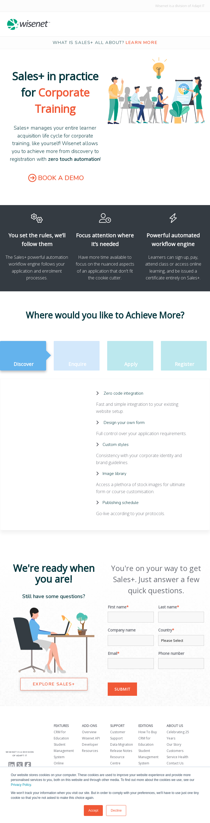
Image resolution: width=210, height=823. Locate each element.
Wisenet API (91, 738)
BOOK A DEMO (56, 178)
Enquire (76, 356)
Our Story (174, 744)
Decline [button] (116, 810)
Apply (130, 356)
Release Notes (121, 750)
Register (184, 356)
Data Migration (121, 744)
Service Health (177, 756)
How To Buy (147, 731)
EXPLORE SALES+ (54, 684)
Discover (23, 356)
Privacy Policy (21, 785)
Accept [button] (93, 810)
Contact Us (175, 763)
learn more (141, 43)
